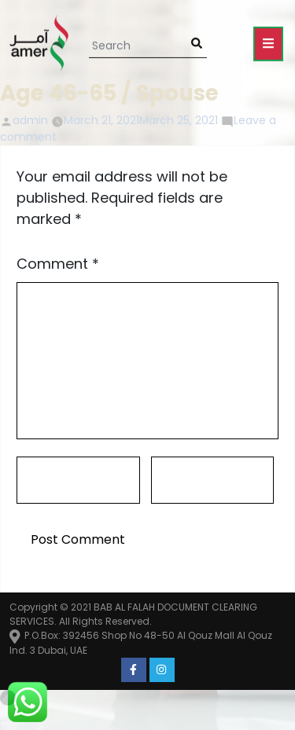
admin (30, 120)
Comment (58, 263)
